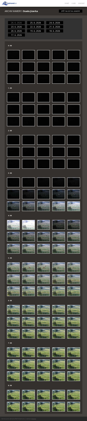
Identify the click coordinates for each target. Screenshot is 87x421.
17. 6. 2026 (16, 35)
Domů (67, 3)
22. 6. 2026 (35, 26)
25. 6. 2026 (35, 22)
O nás (74, 3)
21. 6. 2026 (54, 26)
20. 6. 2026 (16, 30)
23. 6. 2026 (16, 26)
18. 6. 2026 (54, 30)
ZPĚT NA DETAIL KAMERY (70, 11)
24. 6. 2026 (54, 22)
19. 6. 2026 (35, 30)
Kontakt (81, 3)
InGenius (33, 419)
